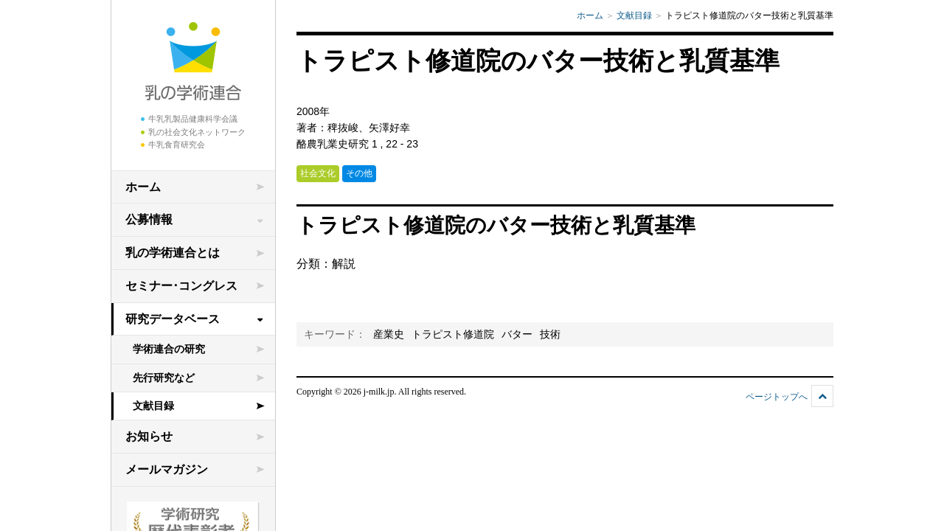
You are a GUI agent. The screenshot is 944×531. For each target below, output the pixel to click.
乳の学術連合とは (172, 252)
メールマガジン (166, 469)
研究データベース (172, 319)
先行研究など (164, 378)
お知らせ (149, 436)
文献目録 (153, 406)
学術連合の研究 (169, 349)
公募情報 (149, 219)
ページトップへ (777, 397)
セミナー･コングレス (181, 286)
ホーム (143, 187)
